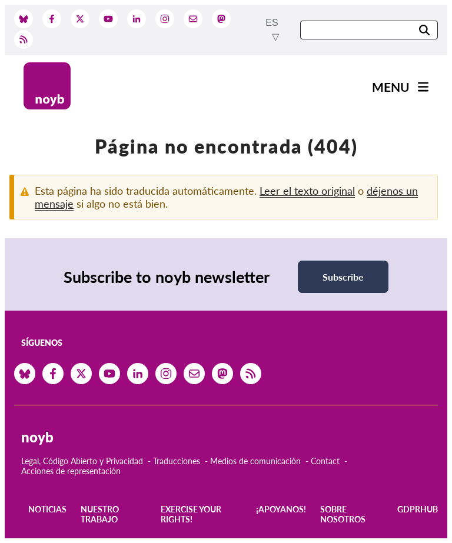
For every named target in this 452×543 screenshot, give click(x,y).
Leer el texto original (307, 190)
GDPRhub (417, 509)
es (271, 23)
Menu (391, 87)
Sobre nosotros (342, 514)
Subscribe (343, 276)
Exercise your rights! (191, 514)
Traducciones (176, 461)
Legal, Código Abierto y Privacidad (82, 461)
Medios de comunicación (255, 461)
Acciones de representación (71, 471)
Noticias (47, 509)
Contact (325, 461)
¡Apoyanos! (281, 509)
